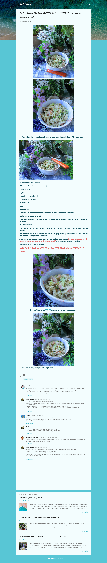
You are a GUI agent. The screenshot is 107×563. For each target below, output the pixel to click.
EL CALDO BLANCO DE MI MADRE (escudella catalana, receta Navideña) (42, 537)
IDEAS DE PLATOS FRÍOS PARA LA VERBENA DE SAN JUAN (39, 517)
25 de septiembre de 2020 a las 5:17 (42, 447)
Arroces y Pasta (28, 379)
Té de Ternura (25, 4)
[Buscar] (90, 4)
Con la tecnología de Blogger (53, 558)
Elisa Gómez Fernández (32, 437)
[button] (86, 12)
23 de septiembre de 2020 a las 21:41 (43, 399)
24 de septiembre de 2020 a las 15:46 (39, 415)
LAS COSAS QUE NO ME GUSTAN (30, 498)
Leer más (85, 512)
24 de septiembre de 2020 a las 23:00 (48, 437)
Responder (29, 395)
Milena (28, 415)
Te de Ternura (30, 399)
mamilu (28, 386)
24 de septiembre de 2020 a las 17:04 (43, 427)
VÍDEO (48, 310)
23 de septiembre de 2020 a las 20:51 (39, 386)
